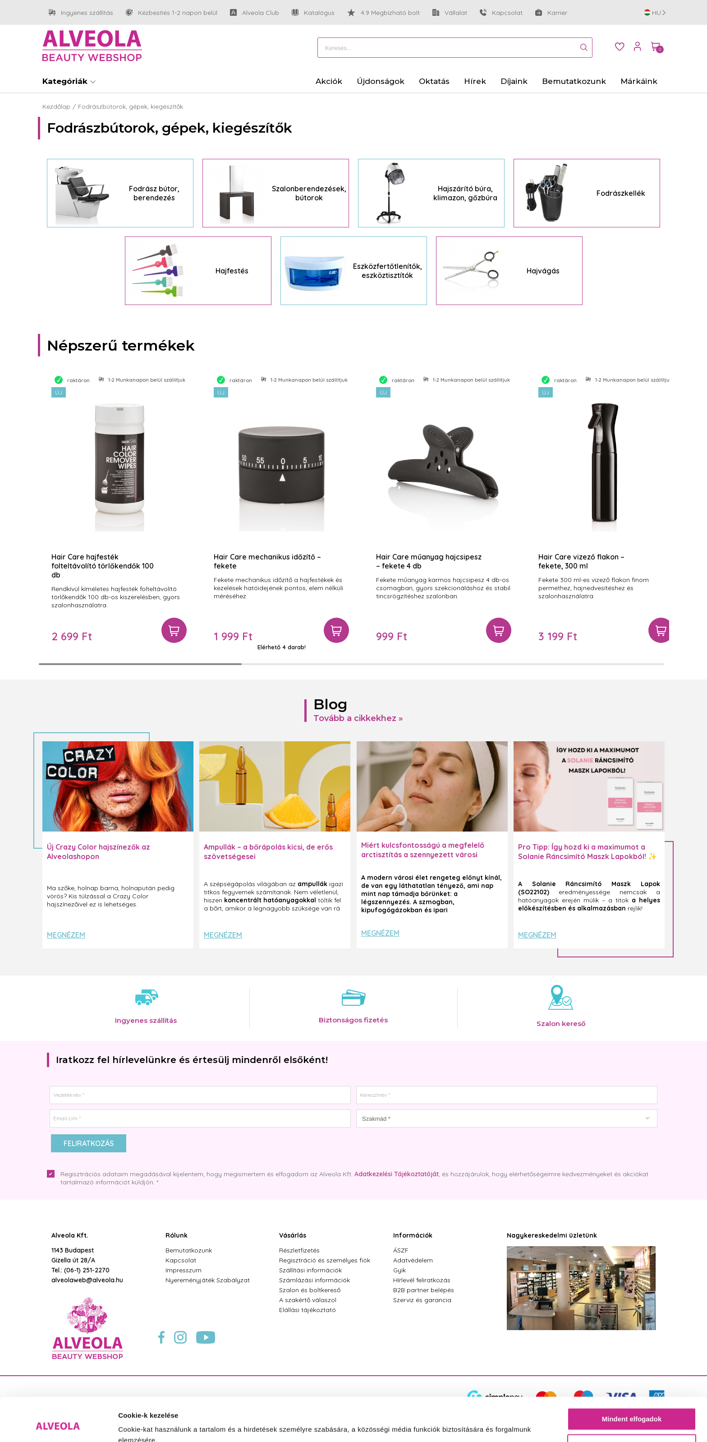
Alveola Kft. (69, 1235)
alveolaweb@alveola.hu (87, 1280)
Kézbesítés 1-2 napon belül (171, 13)
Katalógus (313, 13)
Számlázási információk (314, 1280)
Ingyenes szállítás (81, 13)
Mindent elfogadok (632, 1378)
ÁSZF (401, 1250)
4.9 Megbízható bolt (383, 13)
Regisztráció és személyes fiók (324, 1260)
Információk (412, 1235)
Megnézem (66, 934)
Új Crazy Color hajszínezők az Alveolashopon (98, 851)
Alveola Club (254, 13)
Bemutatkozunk (188, 1250)
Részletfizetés (299, 1250)
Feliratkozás (89, 1143)
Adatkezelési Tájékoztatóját (396, 1174)
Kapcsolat (501, 13)
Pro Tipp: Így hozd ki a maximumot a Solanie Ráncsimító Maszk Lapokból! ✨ (587, 851)
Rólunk (176, 1235)
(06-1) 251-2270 (87, 1270)
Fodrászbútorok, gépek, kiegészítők (130, 106)
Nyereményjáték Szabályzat (207, 1280)
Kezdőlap (56, 106)
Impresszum (183, 1270)
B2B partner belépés (423, 1290)
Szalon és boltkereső (309, 1290)
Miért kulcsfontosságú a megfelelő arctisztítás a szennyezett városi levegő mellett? (422, 855)
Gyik (399, 1270)
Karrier (551, 13)
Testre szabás (632, 1404)
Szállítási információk (310, 1270)
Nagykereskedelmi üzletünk (552, 1235)
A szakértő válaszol (307, 1300)
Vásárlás (292, 1235)
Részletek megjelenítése (157, 1424)
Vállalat (449, 13)
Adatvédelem (413, 1260)
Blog (330, 704)
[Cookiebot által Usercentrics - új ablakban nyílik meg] (58, 1424)
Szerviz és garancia (422, 1300)
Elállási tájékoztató (307, 1310)
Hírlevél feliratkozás (421, 1280)
